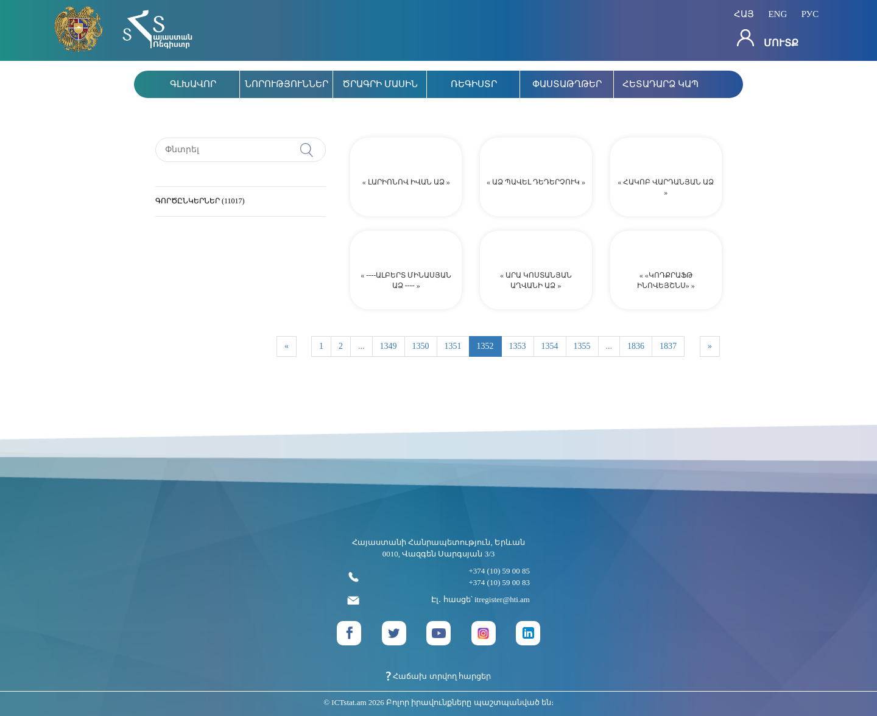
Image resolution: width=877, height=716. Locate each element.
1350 (420, 346)
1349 (388, 346)
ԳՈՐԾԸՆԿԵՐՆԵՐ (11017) (200, 201)
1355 (582, 346)
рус (810, 14)
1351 (453, 346)
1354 (549, 346)
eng (777, 14)
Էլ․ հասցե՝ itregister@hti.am (438, 600)
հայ (744, 14)
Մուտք (767, 38)
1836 (635, 346)
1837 (668, 346)
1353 (517, 346)
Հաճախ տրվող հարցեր (438, 676)
